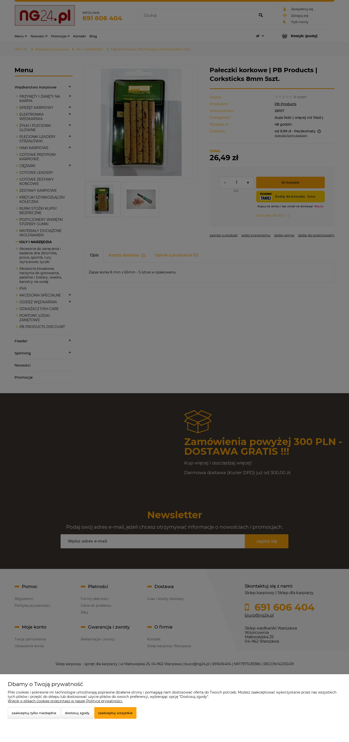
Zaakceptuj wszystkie (115, 713)
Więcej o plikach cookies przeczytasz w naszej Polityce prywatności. (65, 701)
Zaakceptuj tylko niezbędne (34, 713)
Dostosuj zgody (77, 713)
